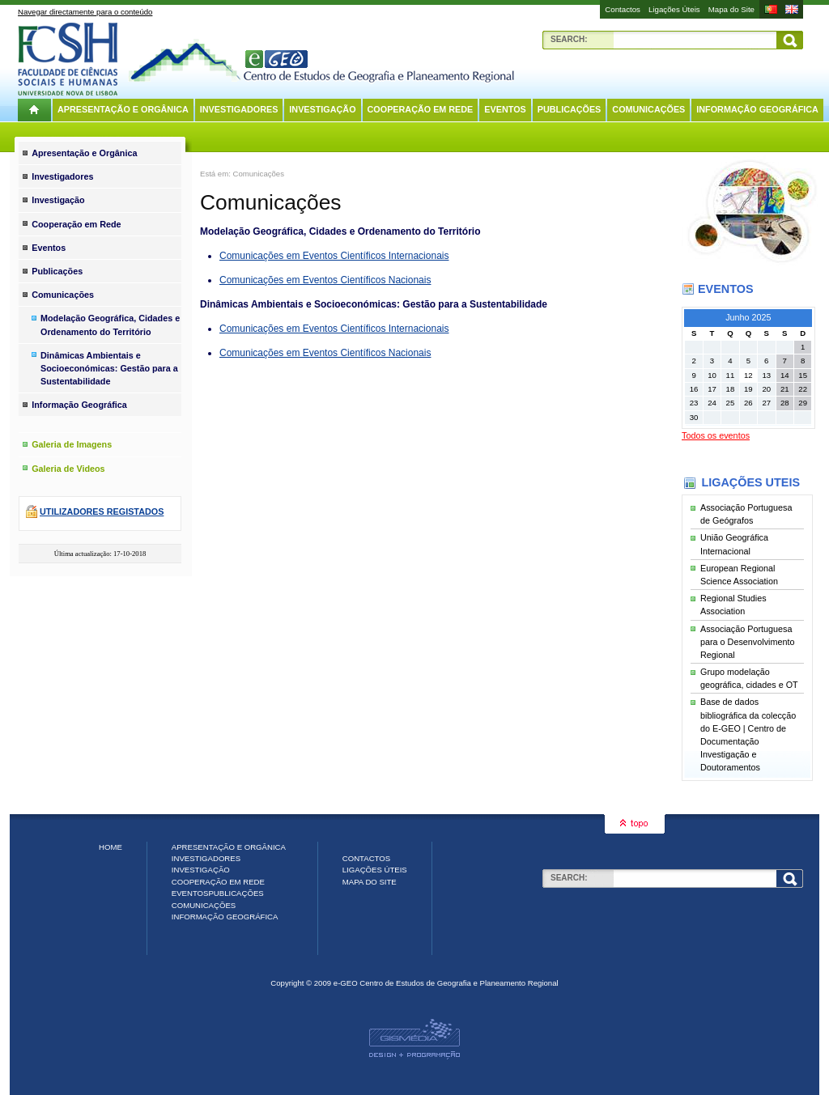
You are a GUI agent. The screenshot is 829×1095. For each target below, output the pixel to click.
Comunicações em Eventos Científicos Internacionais (334, 255)
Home (110, 846)
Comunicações (648, 109)
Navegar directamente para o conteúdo (85, 11)
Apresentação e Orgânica (123, 109)
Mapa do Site (731, 9)
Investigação (322, 109)
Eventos (504, 109)
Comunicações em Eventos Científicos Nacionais (325, 280)
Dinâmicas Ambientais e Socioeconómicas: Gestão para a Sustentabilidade (109, 368)
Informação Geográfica (757, 109)
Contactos (622, 9)
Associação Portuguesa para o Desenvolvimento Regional (747, 642)
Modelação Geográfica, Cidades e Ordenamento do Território (110, 324)
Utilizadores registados (102, 511)
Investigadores (239, 109)
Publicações (570, 109)
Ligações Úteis (674, 9)
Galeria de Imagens (72, 444)
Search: (569, 39)
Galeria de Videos (68, 468)
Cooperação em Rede (421, 109)
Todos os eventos (716, 435)
